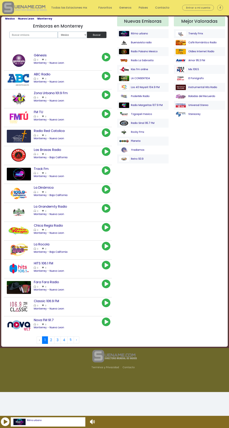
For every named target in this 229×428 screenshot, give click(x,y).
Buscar (97, 34)
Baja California (63, 169)
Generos (125, 8)
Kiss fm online (133, 69)
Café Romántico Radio (196, 42)
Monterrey (44, 63)
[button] (5, 422)
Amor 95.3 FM (190, 60)
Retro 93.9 (131, 159)
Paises (143, 8)
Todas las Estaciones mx (69, 8)
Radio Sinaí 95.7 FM (136, 123)
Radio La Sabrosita (136, 60)
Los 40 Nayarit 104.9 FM (139, 87)
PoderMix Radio (134, 96)
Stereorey (188, 114)
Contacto (162, 8)
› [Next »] (76, 376)
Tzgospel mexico (135, 114)
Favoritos (105, 8)
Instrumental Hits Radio (196, 87)
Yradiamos (131, 150)
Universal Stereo (192, 105)
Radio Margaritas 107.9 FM (141, 105)
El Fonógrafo (190, 78)
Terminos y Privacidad (105, 403)
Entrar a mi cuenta (198, 7)
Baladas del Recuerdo (195, 96)
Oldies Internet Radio (195, 51)
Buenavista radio (135, 42)
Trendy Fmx (189, 33)
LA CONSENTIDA (134, 78)
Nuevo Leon (61, 63)
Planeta (129, 141)
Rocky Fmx (131, 132)
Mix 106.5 (187, 69)
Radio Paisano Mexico (138, 51)
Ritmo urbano (34, 420)
